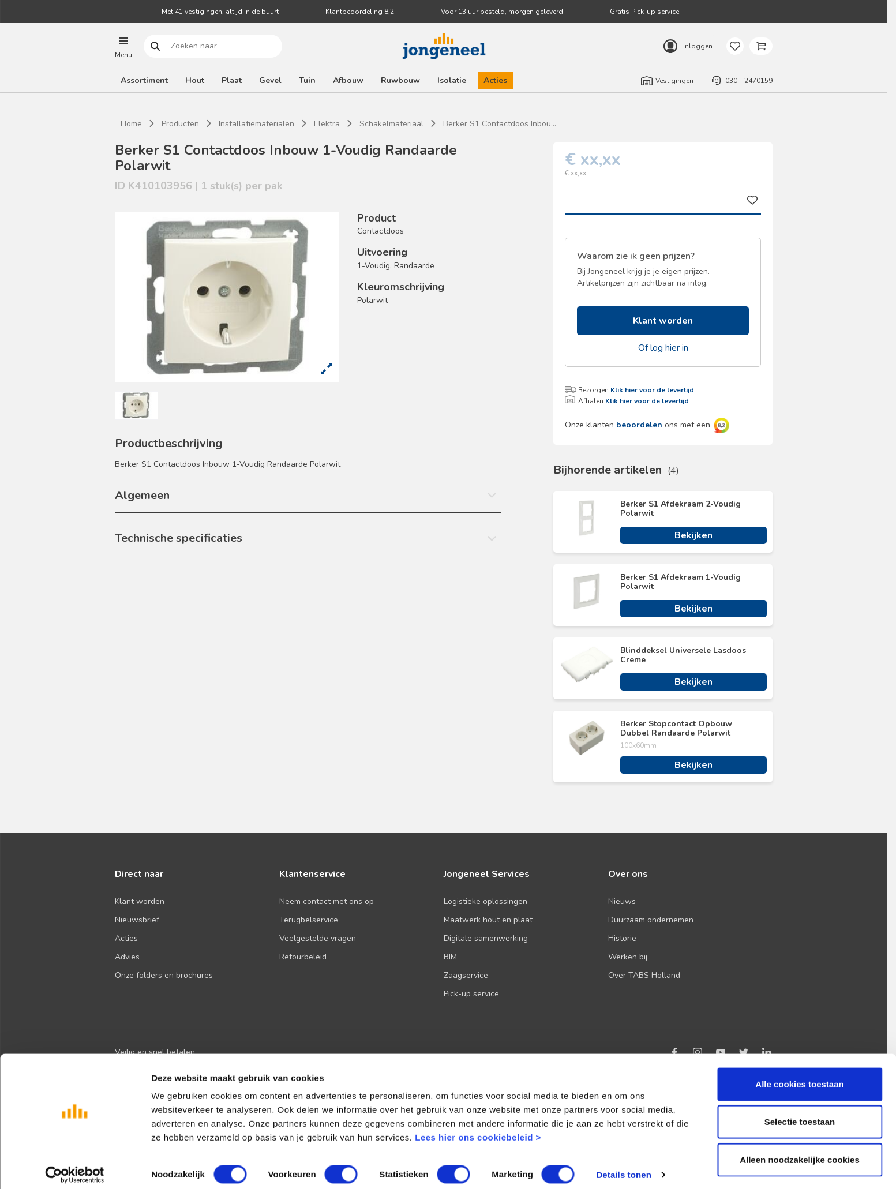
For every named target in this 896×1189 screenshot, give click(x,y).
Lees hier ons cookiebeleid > (478, 1129)
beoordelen (639, 424)
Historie (622, 938)
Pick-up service (471, 993)
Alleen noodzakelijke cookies (800, 1151)
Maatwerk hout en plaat (488, 919)
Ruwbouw (400, 80)
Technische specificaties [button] (178, 538)
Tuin (307, 80)
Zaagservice (466, 975)
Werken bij (627, 956)
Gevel (270, 80)
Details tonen (623, 1166)
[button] (123, 46)
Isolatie (451, 80)
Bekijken (693, 535)
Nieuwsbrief (137, 919)
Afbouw (348, 80)
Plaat (232, 80)
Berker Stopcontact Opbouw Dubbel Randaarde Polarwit (676, 728)
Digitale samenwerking (486, 938)
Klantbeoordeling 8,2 (359, 11)
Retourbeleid (303, 956)
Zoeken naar (155, 46)
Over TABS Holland (644, 975)
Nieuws (622, 901)
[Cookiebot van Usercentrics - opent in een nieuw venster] (74, 1166)
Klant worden (663, 320)
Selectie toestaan (799, 1114)
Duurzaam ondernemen (650, 919)
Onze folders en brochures (164, 975)
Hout (194, 80)
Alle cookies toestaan (799, 1076)
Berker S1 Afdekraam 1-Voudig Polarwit (680, 582)
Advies (127, 956)
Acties (495, 80)
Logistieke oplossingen (485, 901)
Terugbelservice (308, 919)
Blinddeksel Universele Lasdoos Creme (683, 655)
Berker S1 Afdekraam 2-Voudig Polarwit (680, 509)
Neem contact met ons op (326, 901)
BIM (450, 956)
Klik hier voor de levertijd (652, 390)
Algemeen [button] (142, 495)
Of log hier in (663, 348)
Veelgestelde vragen (317, 938)
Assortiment (144, 80)
